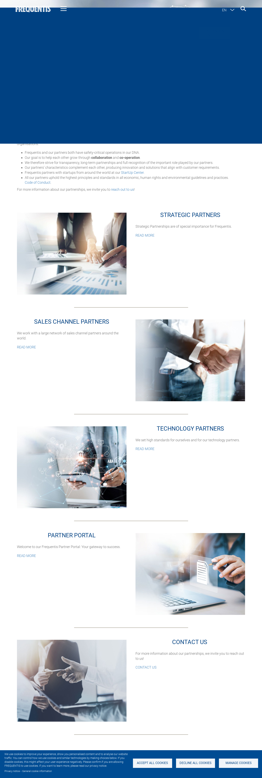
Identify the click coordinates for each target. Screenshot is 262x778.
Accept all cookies (152, 763)
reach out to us (122, 189)
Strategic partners (67, 88)
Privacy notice (12, 771)
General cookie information (37, 771)
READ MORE (144, 235)
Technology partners (154, 88)
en (224, 10)
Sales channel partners (109, 88)
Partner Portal (192, 88)
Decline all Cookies (196, 763)
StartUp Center (132, 172)
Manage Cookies (239, 763)
